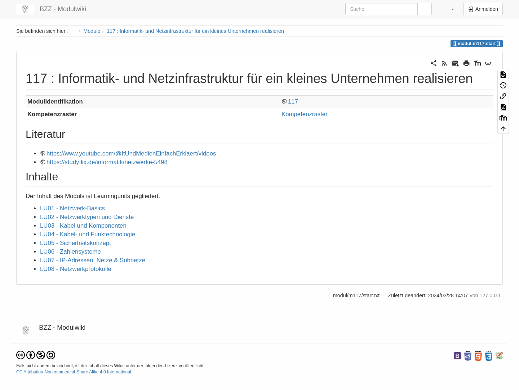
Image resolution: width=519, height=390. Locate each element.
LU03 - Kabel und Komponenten (83, 225)
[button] (448, 9)
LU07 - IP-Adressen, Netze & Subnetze (92, 260)
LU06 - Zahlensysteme (70, 251)
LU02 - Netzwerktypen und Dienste (87, 217)
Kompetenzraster (304, 114)
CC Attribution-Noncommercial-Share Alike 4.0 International (73, 371)
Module (92, 31)
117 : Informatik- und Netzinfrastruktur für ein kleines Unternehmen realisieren (195, 31)
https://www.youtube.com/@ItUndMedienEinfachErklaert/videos (131, 153)
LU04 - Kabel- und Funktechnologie (87, 234)
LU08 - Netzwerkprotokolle (75, 269)
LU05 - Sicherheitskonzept (75, 243)
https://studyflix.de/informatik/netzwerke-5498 (107, 162)
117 (293, 101)
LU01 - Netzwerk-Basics (72, 208)
